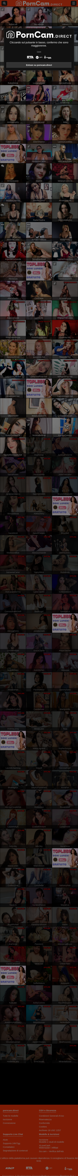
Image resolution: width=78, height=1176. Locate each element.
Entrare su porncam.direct (39, 65)
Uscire (39, 51)
